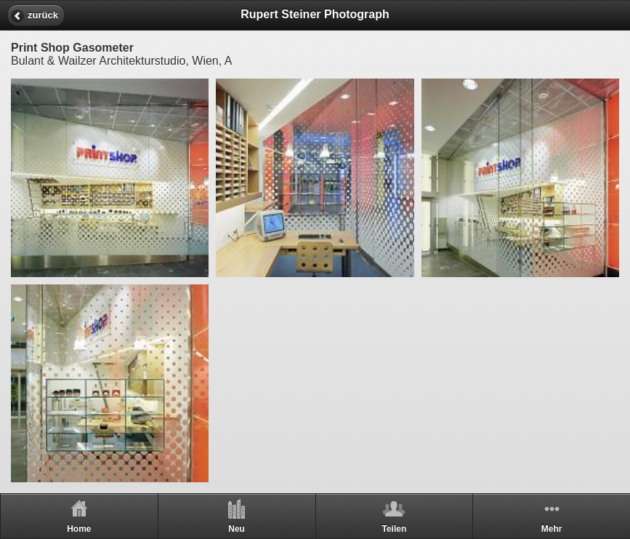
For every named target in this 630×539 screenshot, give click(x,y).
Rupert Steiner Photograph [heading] (315, 14)
